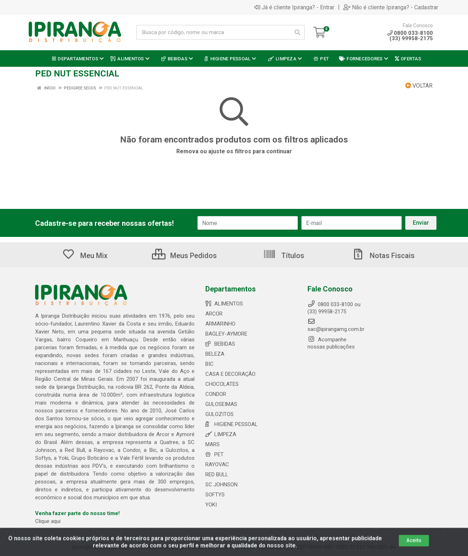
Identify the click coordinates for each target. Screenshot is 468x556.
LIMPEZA (220, 434)
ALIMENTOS (224, 303)
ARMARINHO (220, 324)
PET (214, 454)
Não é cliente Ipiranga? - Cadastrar (390, 7)
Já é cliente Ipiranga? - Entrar (294, 7)
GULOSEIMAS (221, 404)
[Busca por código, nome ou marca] (213, 32)
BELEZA (214, 354)
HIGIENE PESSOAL (231, 424)
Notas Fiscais (383, 255)
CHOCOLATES (222, 384)
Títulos (283, 255)
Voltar (419, 85)
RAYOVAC (217, 464)
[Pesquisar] (297, 32)
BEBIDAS (220, 344)
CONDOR (215, 394)
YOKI (211, 504)
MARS (212, 444)
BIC (209, 364)
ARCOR (214, 313)
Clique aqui (48, 521)
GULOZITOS (219, 414)
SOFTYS (215, 494)
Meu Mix (85, 255)
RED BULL (216, 474)
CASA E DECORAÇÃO (230, 374)
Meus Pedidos (184, 255)
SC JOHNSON (221, 484)
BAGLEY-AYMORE (226, 334)
